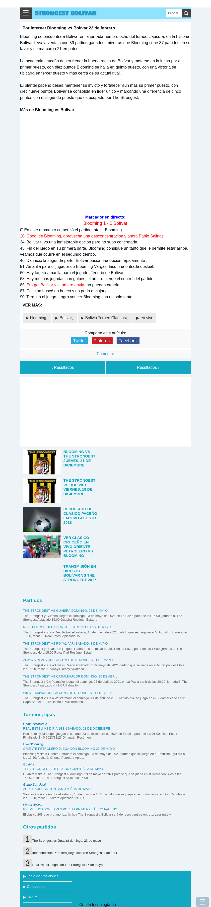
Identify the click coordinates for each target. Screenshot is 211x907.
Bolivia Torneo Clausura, (107, 318)
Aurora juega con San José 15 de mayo (57, 789)
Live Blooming (33, 744)
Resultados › (148, 367)
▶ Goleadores (34, 887)
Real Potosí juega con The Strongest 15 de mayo (67, 627)
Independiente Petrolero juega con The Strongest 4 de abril (74, 853)
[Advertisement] (105, 411)
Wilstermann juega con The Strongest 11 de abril (68, 693)
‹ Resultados (63, 367)
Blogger (124, 905)
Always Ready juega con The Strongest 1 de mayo (68, 660)
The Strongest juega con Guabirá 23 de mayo (64, 769)
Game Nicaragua (35, 724)
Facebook (128, 340)
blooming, (39, 318)
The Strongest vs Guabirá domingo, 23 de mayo (65, 610)
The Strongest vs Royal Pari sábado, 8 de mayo (65, 643)
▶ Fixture (30, 897)
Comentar (105, 354)
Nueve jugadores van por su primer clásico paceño (70, 809)
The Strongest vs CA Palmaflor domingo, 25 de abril (70, 676)
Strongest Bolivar (65, 13)
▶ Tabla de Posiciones (41, 876)
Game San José (34, 784)
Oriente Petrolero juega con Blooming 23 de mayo (69, 749)
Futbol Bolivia (32, 805)
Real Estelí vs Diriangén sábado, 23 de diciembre (66, 728)
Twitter (79, 340)
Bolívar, (67, 318)
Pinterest (102, 340)
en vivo (147, 318)
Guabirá (29, 764)
